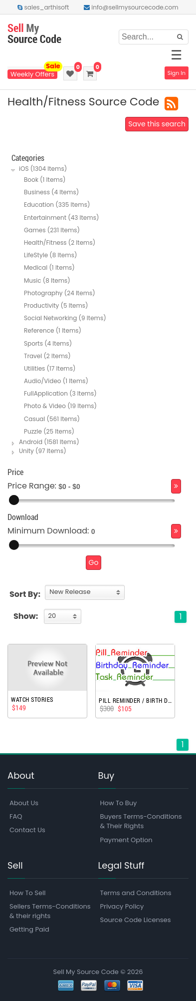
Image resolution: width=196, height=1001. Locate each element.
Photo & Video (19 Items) (60, 406)
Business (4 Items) (51, 192)
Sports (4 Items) (48, 343)
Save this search (157, 124)
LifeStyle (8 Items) (50, 255)
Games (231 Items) (52, 230)
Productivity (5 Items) (56, 305)
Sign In (177, 73)
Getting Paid (29, 929)
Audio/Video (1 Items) (56, 381)
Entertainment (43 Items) (61, 217)
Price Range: (31, 486)
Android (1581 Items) (49, 442)
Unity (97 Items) (42, 451)
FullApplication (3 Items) (60, 393)
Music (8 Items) (47, 280)
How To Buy (118, 803)
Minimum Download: (48, 530)
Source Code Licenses (135, 920)
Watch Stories (32, 699)
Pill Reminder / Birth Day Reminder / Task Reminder (135, 700)
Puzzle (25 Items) (49, 431)
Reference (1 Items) (52, 330)
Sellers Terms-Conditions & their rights (50, 911)
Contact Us (27, 830)
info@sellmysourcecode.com (131, 7)
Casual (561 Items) (52, 419)
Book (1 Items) (44, 179)
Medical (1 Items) (49, 267)
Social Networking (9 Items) (65, 318)
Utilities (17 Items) (49, 368)
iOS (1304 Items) (43, 168)
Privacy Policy (122, 906)
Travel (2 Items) (47, 356)
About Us (23, 803)
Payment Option (126, 840)
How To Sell (27, 893)
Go (94, 562)
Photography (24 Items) (59, 293)
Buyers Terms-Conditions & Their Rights (141, 821)
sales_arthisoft (43, 7)
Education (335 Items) (57, 204)
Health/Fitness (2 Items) (59, 242)
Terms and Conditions (136, 893)
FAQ (15, 816)
